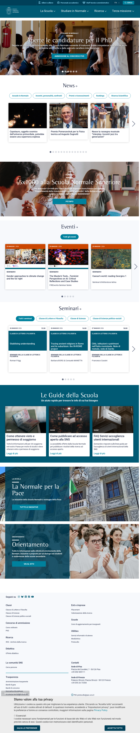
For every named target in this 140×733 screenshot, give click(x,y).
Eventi (69, 229)
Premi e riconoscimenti (79, 97)
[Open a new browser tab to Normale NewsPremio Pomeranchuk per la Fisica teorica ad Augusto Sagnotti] (68, 122)
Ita (117, 2)
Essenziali (21, 715)
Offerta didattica (13, 653)
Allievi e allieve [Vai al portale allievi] (48, 3)
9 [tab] (72, 153)
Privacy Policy (100, 710)
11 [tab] (77, 153)
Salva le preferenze (27, 728)
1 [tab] (62, 71)
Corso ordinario (12, 627)
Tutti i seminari (25, 322)
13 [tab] (83, 153)
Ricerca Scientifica (119, 97)
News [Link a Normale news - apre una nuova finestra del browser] (70, 86)
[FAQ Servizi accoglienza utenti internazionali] (112, 434)
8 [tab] (69, 153)
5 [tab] (73, 71)
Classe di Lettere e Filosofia (51, 322)
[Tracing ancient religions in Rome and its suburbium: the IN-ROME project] (68, 352)
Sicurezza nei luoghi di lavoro (18, 695)
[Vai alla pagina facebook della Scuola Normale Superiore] (29, 596)
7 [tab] (66, 153)
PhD (7, 630)
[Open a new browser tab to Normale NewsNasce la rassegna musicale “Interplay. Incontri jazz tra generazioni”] (110, 123)
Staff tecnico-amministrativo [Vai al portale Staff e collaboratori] (98, 3)
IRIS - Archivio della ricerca (17, 642)
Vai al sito (29, 567)
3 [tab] (68, 71)
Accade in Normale (20, 97)
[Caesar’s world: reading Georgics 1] (111, 267)
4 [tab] (70, 71)
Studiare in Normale (73, 11)
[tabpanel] (69, 47)
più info (69, 202)
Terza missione (121, 11)
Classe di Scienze (78, 322)
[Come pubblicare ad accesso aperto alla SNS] (69, 434)
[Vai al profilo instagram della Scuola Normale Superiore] (19, 596)
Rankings (100, 97)
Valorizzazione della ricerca (82, 612)
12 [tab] (80, 153)
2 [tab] (65, 71)
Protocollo (75, 642)
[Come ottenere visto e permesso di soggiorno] (25, 434)
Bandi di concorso (13, 688)
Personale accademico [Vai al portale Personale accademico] (70, 3)
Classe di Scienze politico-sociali (107, 322)
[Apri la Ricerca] (128, 3)
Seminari (70, 312)
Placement (75, 609)
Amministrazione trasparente (18, 682)
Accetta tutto (114, 728)
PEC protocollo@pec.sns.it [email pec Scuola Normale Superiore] (83, 695)
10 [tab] (75, 153)
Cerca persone (12, 667)
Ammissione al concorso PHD (69, 56)
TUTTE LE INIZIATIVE (29, 510)
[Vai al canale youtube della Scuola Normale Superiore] (32, 596)
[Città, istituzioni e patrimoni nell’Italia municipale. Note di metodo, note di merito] (110, 352)
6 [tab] (76, 71)
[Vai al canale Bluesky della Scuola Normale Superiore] (22, 596)
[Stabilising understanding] (27, 352)
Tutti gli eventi (69, 239)
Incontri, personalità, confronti (49, 97)
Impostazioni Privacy (15, 693)
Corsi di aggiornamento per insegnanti (87, 624)
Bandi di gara (11, 685)
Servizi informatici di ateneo (82, 635)
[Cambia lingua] (119, 3)
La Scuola (46, 11)
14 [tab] (86, 153)
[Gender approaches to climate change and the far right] (25, 266)
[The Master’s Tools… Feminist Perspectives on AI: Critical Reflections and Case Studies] (68, 268)
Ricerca (99, 11)
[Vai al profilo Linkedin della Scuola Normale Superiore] (26, 596)
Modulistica (76, 638)
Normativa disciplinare (15, 692)
